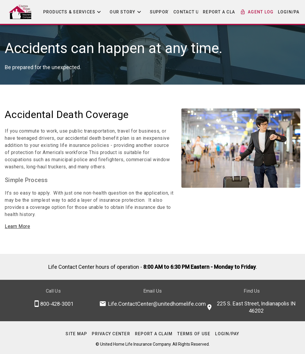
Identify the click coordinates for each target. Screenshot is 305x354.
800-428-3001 (57, 304)
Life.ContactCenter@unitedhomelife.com (157, 304)
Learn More (17, 226)
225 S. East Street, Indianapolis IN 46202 (256, 306)
